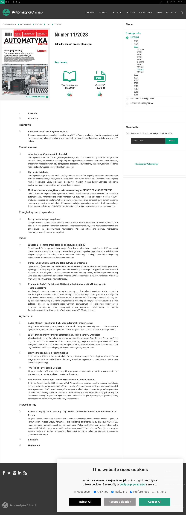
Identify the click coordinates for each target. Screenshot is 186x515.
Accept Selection (120, 501)
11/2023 (140, 70)
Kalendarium (145, 12)
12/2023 (140, 72)
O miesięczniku (133, 33)
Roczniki (135, 37)
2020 (136, 80)
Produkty (171, 12)
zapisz (172, 140)
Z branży (89, 12)
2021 (136, 77)
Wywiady (103, 12)
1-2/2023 (140, 49)
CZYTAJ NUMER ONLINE (35, 97)
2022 (136, 75)
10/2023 (140, 67)
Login (172, 2)
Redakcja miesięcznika (142, 103)
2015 (136, 94)
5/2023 (139, 57)
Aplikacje (116, 12)
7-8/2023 (140, 62)
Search (182, 13)
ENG (7, 2)
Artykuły (130, 12)
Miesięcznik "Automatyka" (146, 164)
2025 (136, 41)
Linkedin (19, 473)
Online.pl (19, 505)
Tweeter (9, 473)
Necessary (82, 491)
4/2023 (139, 54)
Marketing (119, 491)
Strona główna (79, 13)
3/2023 (139, 52)
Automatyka (25, 24)
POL (2, 2)
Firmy (159, 12)
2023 (136, 47)
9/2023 (139, 65)
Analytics (101, 491)
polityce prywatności (132, 484)
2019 (136, 83)
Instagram (14, 473)
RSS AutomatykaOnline (25, 473)
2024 (136, 44)
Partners (159, 491)
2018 (136, 86)
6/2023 (139, 59)
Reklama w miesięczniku (142, 98)
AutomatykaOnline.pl (23, 12)
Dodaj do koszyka (70, 94)
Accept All (154, 501)
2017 (136, 89)
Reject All (85, 501)
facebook (3, 473)
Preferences (139, 491)
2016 (136, 92)
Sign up (181, 2)
